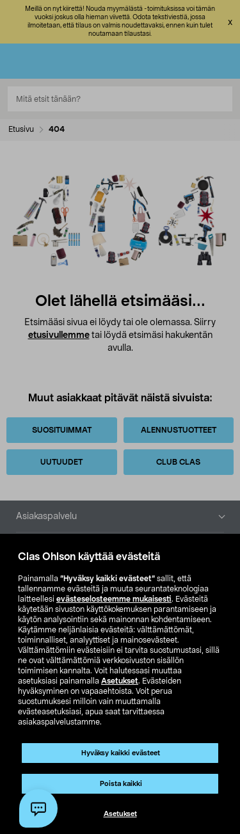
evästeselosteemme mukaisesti (114, 599)
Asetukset (119, 681)
